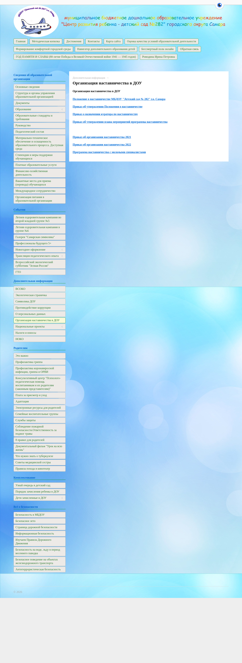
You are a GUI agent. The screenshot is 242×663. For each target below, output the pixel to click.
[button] (219, 7)
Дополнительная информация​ (89, 77)
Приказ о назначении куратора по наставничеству (105, 114)
